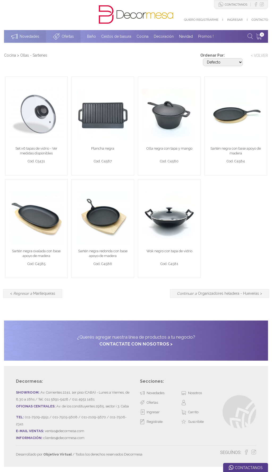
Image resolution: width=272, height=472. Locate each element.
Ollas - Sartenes (33, 55)
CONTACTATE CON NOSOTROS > (136, 344)
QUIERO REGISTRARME (201, 20)
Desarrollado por (44, 454)
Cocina (10, 55)
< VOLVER (259, 55)
